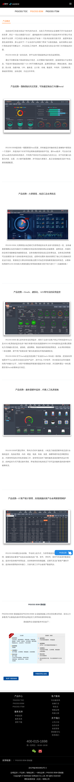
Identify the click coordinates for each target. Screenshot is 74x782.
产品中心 (18, 696)
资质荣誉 (55, 729)
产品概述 (6, 21)
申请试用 (63, 553)
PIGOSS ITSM (52, 11)
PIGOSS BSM (36, 11)
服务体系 (18, 719)
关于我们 (55, 718)
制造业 (55, 707)
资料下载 (18, 722)
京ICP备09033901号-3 (37, 768)
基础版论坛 (55, 732)
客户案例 (55, 696)
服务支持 (18, 712)
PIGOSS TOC (21, 11)
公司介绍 (55, 722)
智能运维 (55, 710)
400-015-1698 (37, 741)
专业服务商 (55, 700)
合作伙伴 (55, 725)
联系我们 (55, 735)
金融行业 (55, 703)
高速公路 (55, 713)
